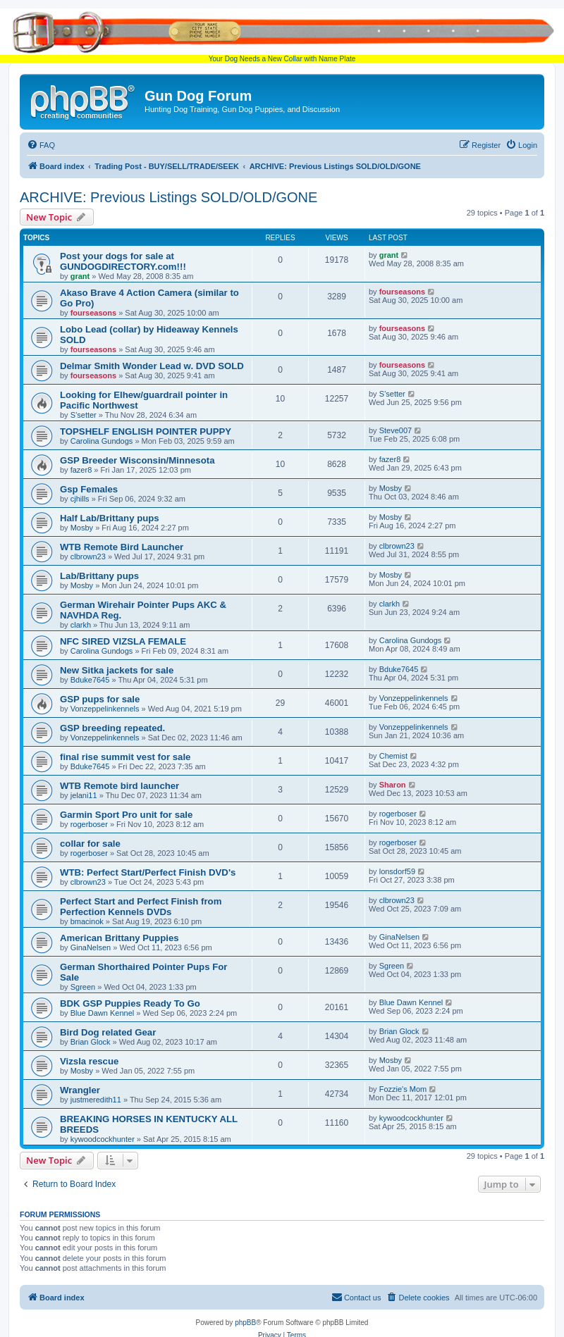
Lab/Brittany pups (99, 576)
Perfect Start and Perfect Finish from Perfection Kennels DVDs (140, 906)
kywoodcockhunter (102, 1139)
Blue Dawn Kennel (102, 1013)
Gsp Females (89, 489)
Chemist (393, 756)
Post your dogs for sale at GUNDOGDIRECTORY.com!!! (123, 261)
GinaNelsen (90, 947)
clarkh (80, 625)
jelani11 (83, 795)
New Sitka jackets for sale (116, 670)
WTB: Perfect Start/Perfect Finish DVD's (147, 872)
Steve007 (395, 430)
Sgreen (82, 987)
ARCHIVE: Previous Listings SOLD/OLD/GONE (168, 197)
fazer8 (81, 470)
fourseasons (93, 313)
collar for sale (90, 843)
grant (80, 276)
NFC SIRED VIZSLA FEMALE (123, 641)
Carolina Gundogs (101, 441)
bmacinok (87, 921)
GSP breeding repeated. (112, 728)
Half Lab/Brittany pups (109, 518)
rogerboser (89, 824)
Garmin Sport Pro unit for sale (126, 814)
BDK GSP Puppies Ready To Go (130, 1003)
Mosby (390, 488)
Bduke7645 (90, 680)
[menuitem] (41, 145)
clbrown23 (88, 556)
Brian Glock (90, 1042)
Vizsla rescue (89, 1061)
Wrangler (80, 1090)
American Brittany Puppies (119, 938)
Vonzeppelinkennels (105, 708)
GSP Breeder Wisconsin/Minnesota (137, 460)
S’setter (83, 415)
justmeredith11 (95, 1099)
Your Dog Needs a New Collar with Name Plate (282, 35)
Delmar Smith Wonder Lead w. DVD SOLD (152, 366)
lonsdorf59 (397, 871)
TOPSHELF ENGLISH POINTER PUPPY (145, 431)
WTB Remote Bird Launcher (121, 547)
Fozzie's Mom (403, 1089)
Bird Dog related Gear (108, 1032)
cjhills (80, 499)
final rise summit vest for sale (125, 757)
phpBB (245, 1322)
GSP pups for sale (100, 699)
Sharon (392, 785)
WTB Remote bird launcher (119, 786)
